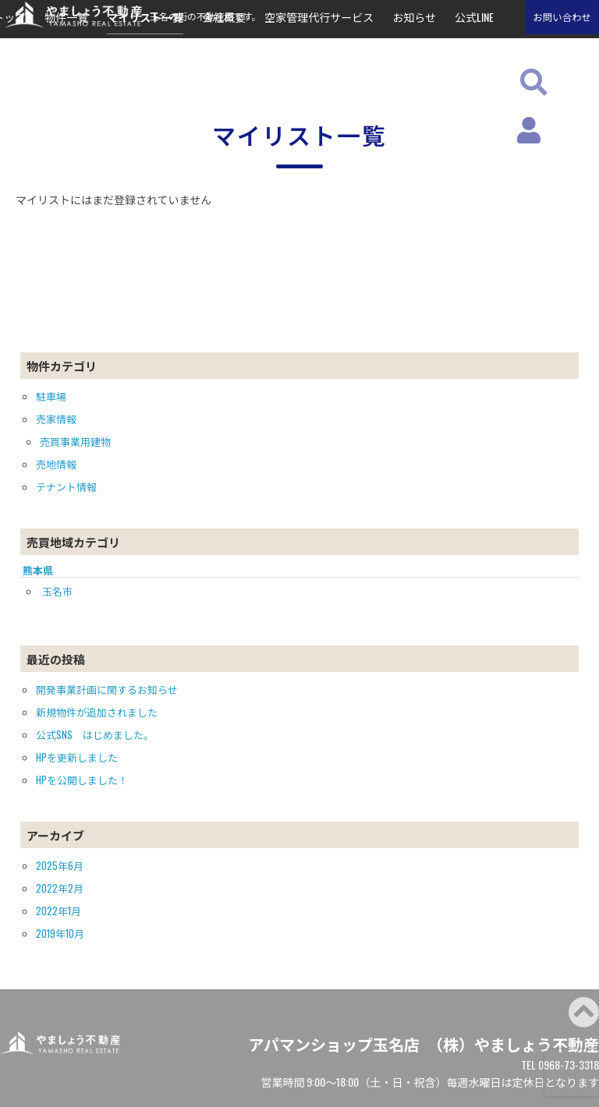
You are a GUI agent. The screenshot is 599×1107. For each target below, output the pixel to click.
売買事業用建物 (75, 441)
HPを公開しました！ (82, 779)
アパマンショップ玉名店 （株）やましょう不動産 (423, 1044)
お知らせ (414, 17)
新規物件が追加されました (97, 712)
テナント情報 (66, 486)
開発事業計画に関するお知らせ (107, 689)
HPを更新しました (77, 757)
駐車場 (51, 396)
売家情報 (56, 418)
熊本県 (38, 570)
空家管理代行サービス (319, 17)
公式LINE (474, 17)
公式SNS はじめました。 (95, 734)
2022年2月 (59, 888)
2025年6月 (59, 865)
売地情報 (56, 464)
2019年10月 (60, 933)
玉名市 (57, 591)
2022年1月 (58, 910)
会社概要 (224, 17)
